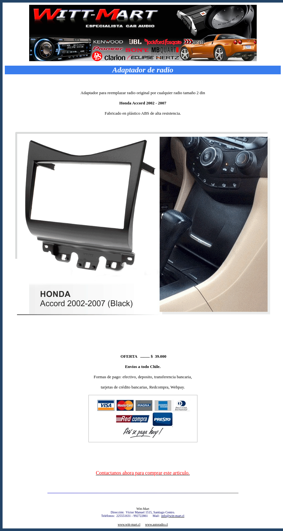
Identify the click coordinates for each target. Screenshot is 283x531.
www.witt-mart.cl (129, 524)
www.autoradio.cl (156, 524)
